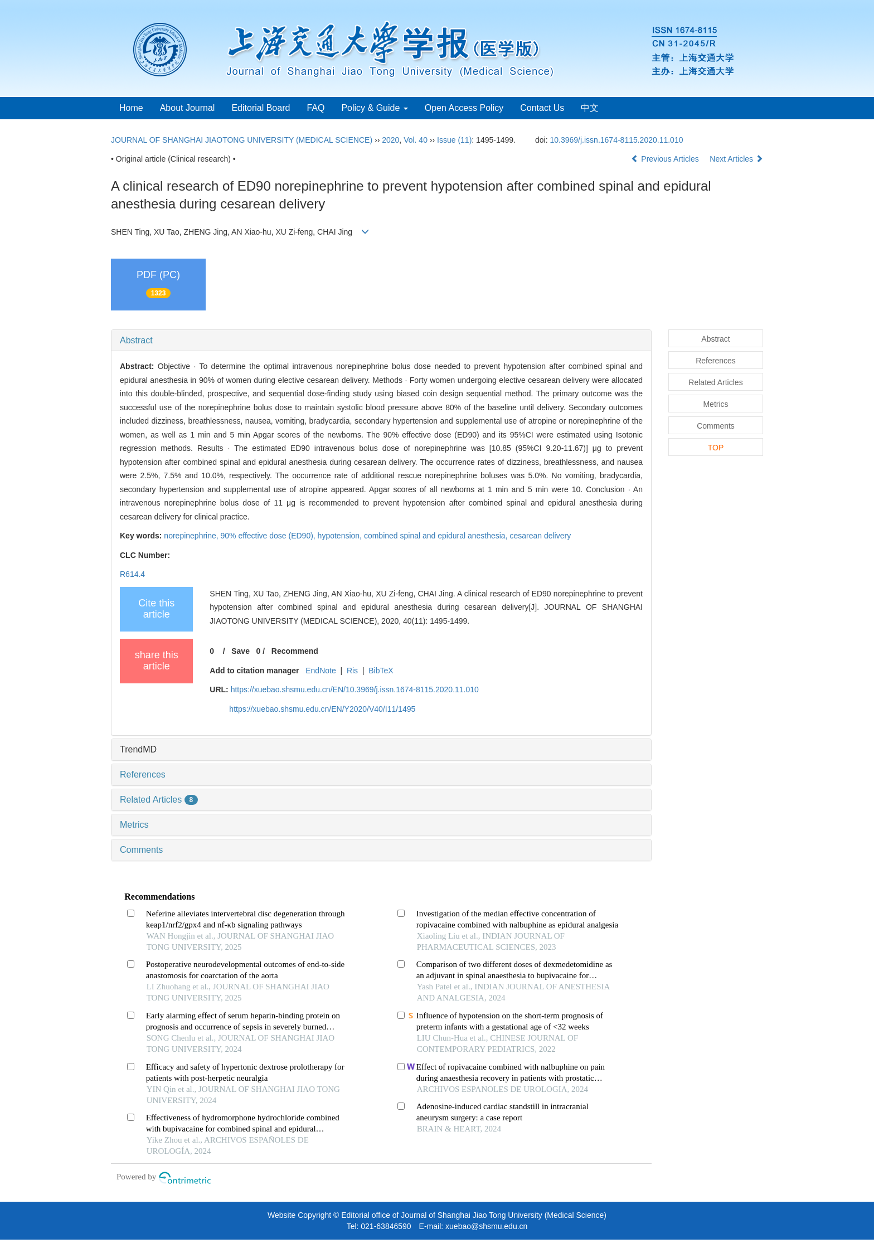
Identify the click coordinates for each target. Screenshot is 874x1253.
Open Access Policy (464, 108)
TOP (716, 447)
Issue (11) (454, 139)
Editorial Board (260, 108)
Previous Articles (666, 158)
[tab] (381, 340)
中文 (590, 108)
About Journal (187, 108)
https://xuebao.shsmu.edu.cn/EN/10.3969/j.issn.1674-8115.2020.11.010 (355, 689)
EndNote (320, 670)
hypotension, (341, 535)
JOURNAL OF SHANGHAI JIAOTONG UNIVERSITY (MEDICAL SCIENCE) (241, 139)
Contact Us (542, 108)
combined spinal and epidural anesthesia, (437, 535)
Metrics (134, 824)
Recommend (294, 651)
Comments (141, 849)
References (143, 774)
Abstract (136, 340)
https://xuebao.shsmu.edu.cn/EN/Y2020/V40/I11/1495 (322, 709)
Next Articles (736, 158)
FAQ (315, 108)
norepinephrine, (192, 535)
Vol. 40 (416, 139)
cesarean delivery (540, 535)
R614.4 (132, 574)
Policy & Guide (374, 108)
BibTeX (380, 670)
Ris (352, 670)
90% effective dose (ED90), (269, 535)
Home (131, 108)
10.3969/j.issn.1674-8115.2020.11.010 (616, 139)
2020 (390, 139)
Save (240, 651)
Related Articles (159, 799)
